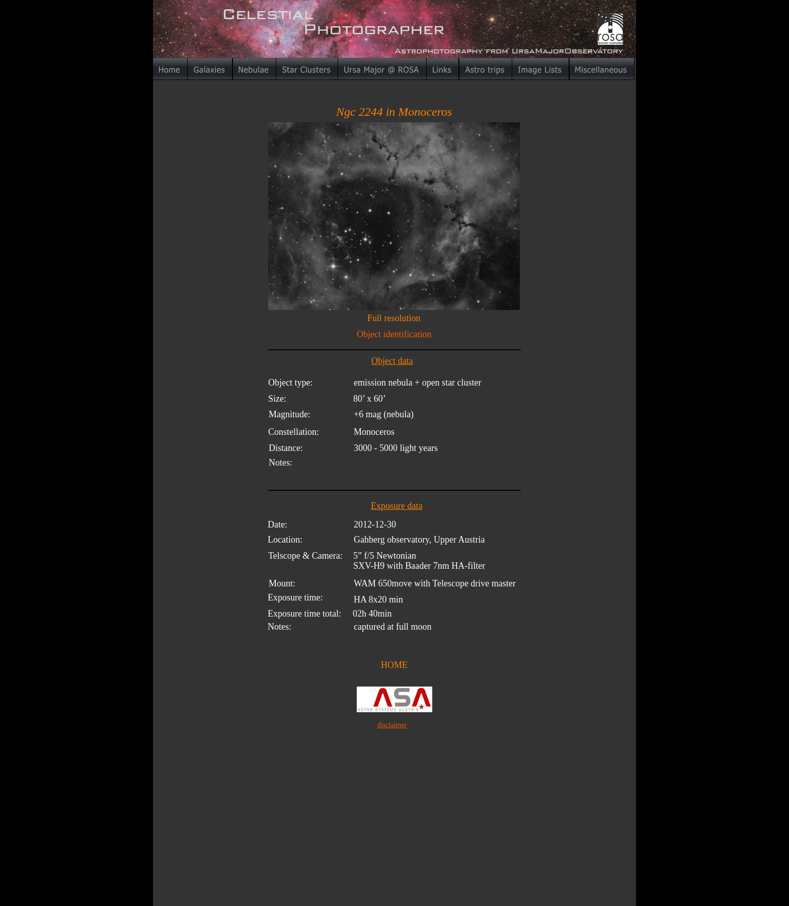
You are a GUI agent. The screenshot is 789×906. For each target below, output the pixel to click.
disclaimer (392, 725)
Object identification (394, 334)
